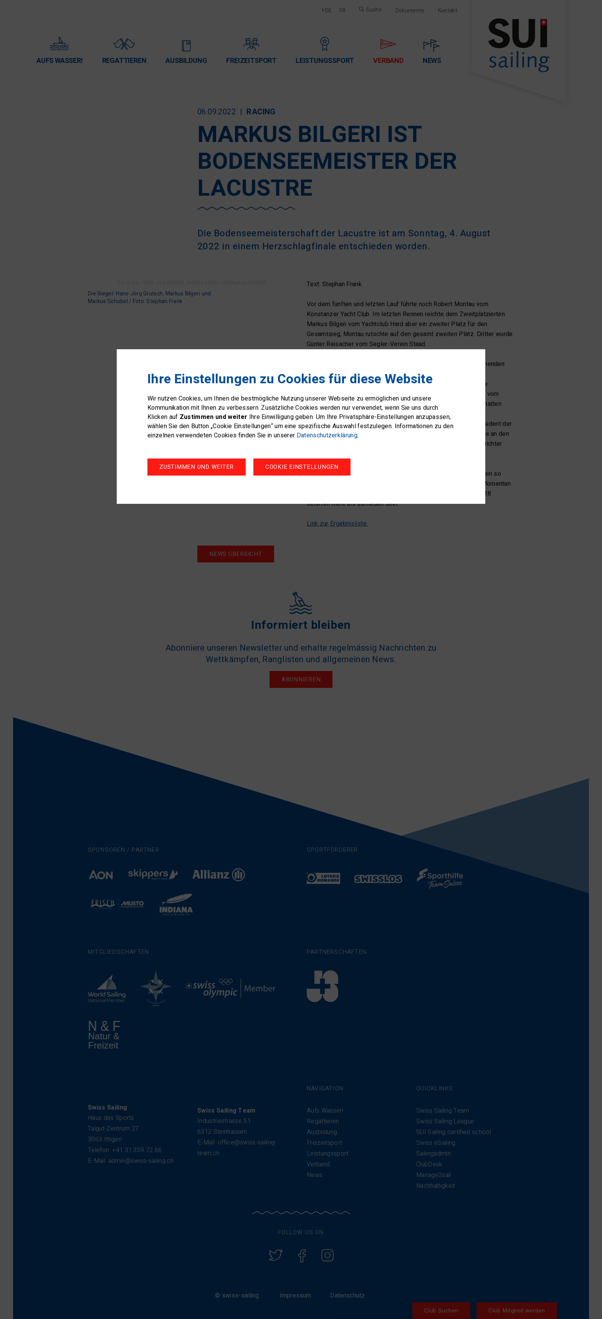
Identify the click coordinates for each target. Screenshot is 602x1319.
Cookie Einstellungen (196, 468)
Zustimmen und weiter (308, 468)
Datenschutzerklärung (327, 436)
